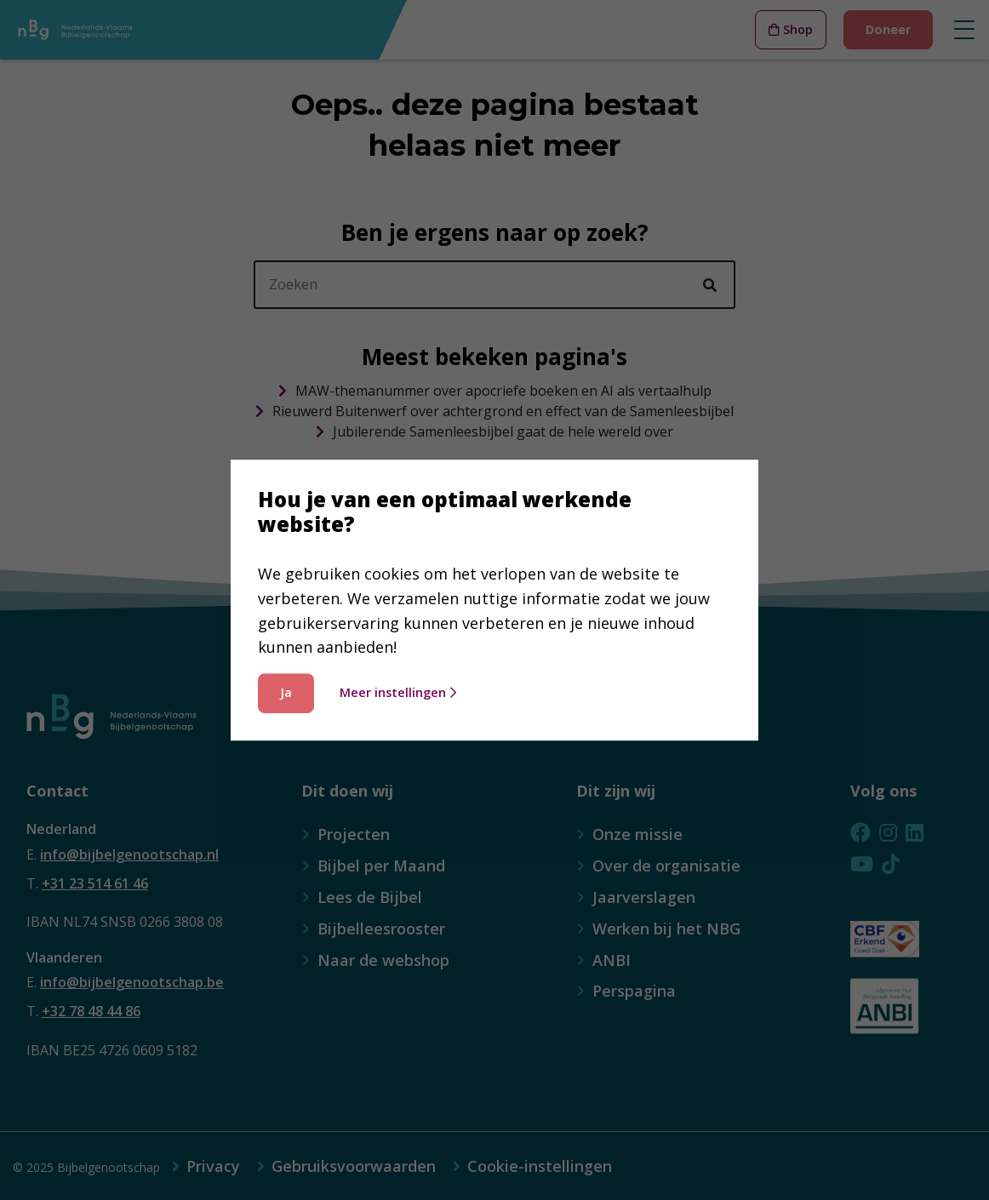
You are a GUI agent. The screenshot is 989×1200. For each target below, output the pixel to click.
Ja (286, 692)
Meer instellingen (398, 692)
